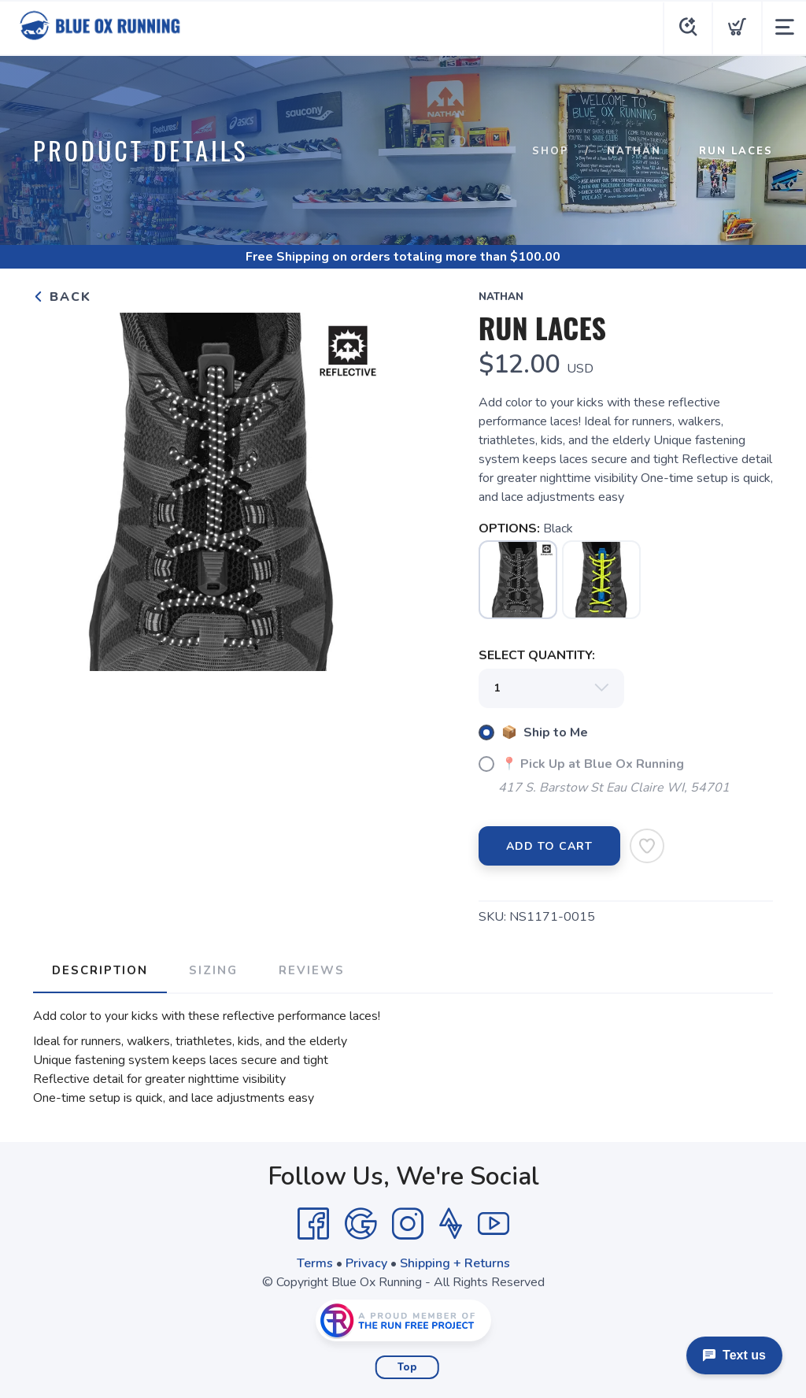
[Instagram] (407, 1224)
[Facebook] (313, 1224)
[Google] (360, 1224)
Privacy (366, 1263)
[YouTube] (493, 1224)
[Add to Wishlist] (647, 846)
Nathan (634, 151)
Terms (315, 1263)
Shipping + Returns (455, 1263)
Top (407, 1367)
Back (62, 297)
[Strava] (450, 1224)
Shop (550, 151)
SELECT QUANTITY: (537, 655)
